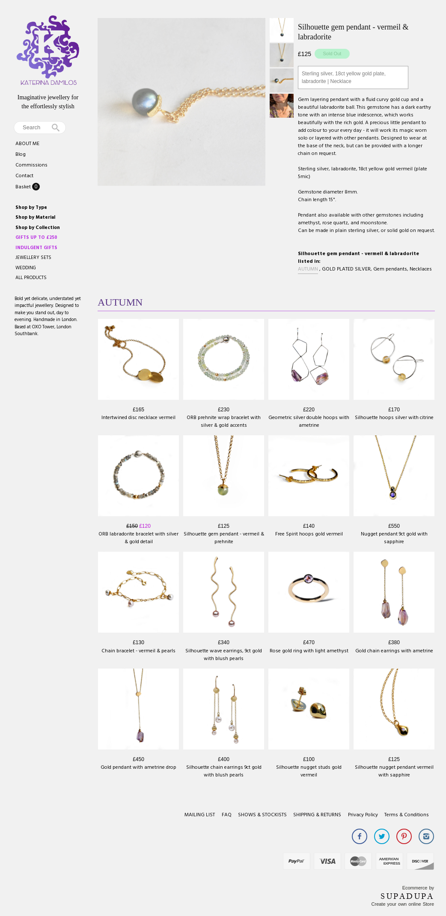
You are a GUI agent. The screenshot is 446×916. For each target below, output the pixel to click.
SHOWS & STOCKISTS (262, 815)
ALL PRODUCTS (31, 278)
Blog (20, 154)
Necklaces (421, 269)
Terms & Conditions (406, 815)
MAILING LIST (199, 815)
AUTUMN (308, 269)
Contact (24, 176)
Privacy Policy (363, 815)
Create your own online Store (403, 904)
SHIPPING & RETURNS (317, 815)
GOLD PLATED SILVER (346, 269)
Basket (23, 187)
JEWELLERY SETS (33, 258)
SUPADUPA (407, 896)
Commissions (31, 165)
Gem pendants (390, 269)
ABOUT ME (27, 144)
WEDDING (25, 268)
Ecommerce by (418, 887)
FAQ (227, 815)
